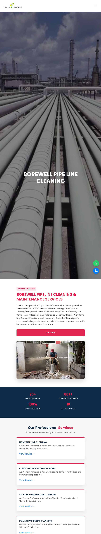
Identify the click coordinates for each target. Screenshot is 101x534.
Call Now (50, 332)
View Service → (27, 453)
